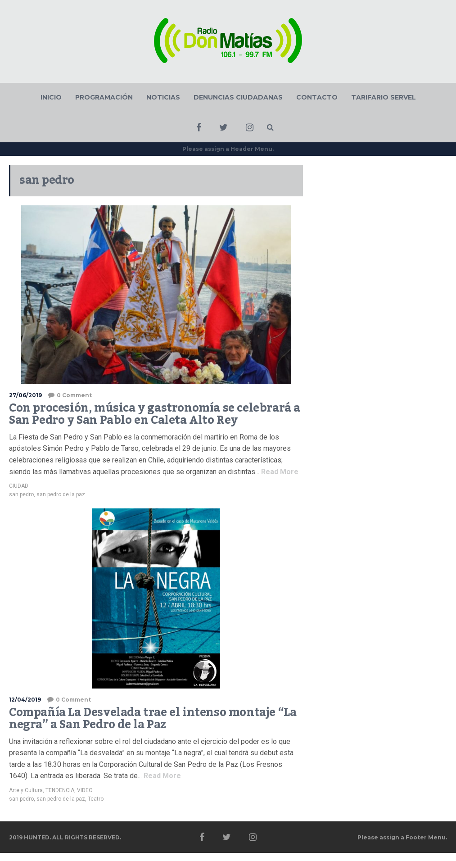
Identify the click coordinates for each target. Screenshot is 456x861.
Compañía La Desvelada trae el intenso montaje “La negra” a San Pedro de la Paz (152, 718)
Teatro (96, 799)
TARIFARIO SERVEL (383, 97)
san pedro (21, 494)
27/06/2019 (25, 395)
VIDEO (85, 790)
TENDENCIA (59, 790)
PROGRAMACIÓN (104, 97)
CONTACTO (317, 97)
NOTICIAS (163, 97)
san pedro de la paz (60, 494)
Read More (278, 471)
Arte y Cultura (26, 790)
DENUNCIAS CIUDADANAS (238, 97)
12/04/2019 (25, 699)
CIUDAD (18, 486)
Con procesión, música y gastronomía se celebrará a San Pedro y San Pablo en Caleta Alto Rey (154, 414)
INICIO (51, 97)
